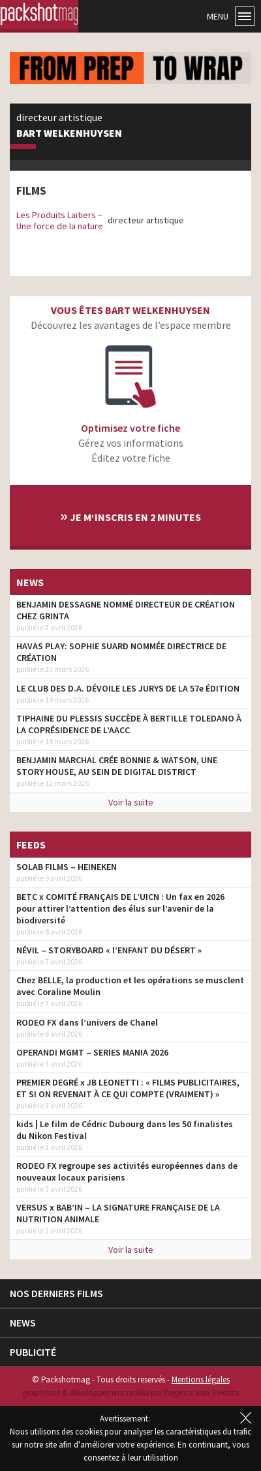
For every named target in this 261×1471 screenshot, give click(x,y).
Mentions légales (201, 1379)
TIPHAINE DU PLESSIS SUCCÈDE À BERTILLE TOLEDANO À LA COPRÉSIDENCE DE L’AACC (128, 724)
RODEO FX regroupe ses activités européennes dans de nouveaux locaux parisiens (127, 1171)
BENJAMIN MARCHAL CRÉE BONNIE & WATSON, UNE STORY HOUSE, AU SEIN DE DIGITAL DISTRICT (116, 766)
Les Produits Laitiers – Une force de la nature (59, 220)
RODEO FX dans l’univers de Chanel (87, 1022)
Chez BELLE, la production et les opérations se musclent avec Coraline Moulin (130, 986)
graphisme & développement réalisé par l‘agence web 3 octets (131, 1392)
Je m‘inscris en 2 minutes (130, 515)
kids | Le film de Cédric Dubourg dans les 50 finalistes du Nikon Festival (124, 1130)
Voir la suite (130, 802)
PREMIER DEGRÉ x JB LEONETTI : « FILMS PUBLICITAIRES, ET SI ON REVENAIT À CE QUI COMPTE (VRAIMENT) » (127, 1088)
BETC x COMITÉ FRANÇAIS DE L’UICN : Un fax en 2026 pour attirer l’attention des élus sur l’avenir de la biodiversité (120, 908)
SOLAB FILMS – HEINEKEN (66, 867)
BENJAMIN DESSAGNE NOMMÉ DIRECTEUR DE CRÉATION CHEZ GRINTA (125, 610)
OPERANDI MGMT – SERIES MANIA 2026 (92, 1052)
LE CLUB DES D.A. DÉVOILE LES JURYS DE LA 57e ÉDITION (127, 688)
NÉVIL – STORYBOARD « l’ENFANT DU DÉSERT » (109, 950)
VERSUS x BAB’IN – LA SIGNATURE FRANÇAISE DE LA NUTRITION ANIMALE (118, 1213)
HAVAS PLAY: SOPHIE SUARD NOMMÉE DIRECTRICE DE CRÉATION (121, 652)
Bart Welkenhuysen (69, 133)
